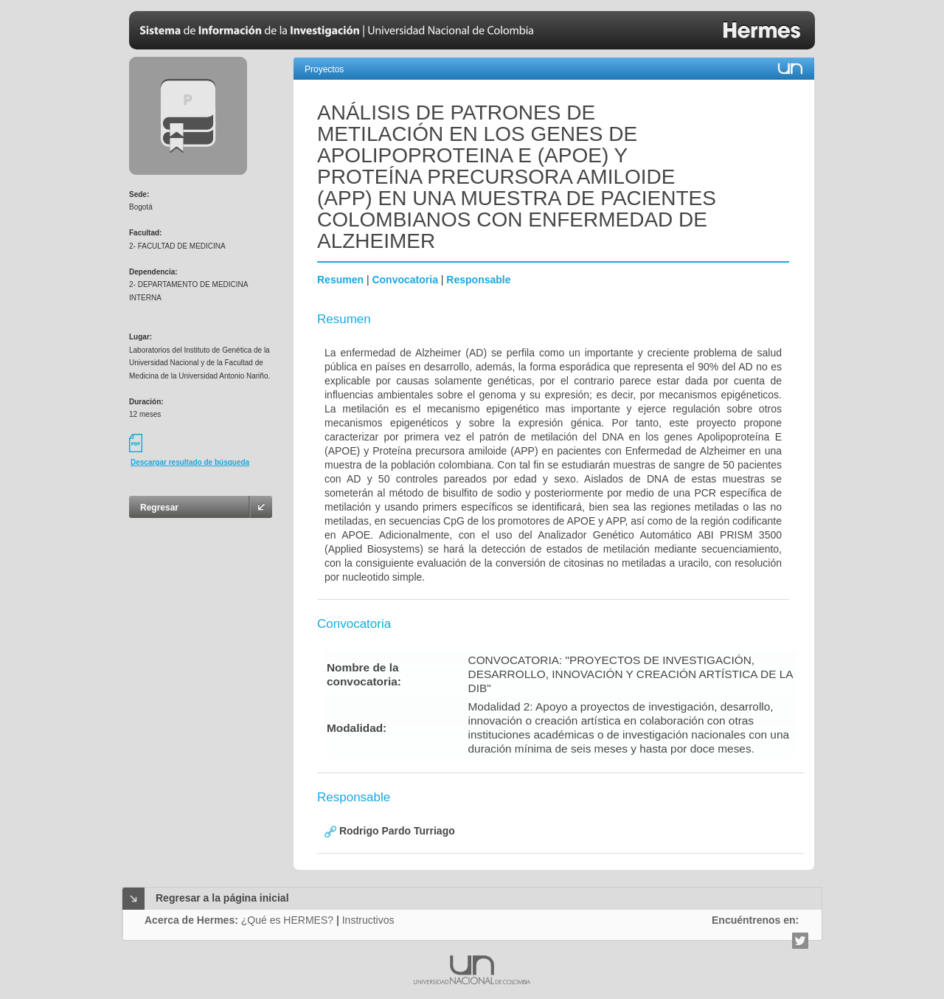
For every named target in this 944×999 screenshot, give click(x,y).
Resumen (340, 280)
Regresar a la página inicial (222, 898)
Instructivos (368, 920)
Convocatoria (404, 280)
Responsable (478, 280)
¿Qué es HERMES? (287, 920)
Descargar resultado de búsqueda (190, 462)
